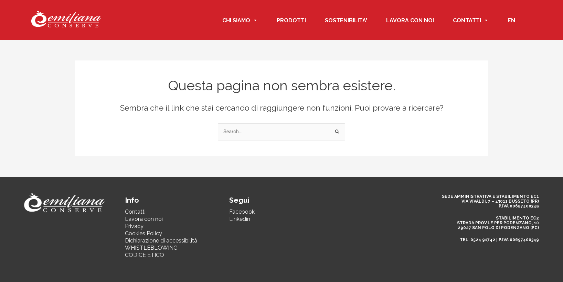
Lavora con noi (410, 20)
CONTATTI (471, 20)
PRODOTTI (291, 20)
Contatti (135, 211)
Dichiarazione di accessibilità (161, 240)
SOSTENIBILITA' (346, 20)
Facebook (242, 211)
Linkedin (239, 219)
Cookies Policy (143, 233)
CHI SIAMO (240, 20)
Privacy (134, 226)
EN (511, 20)
